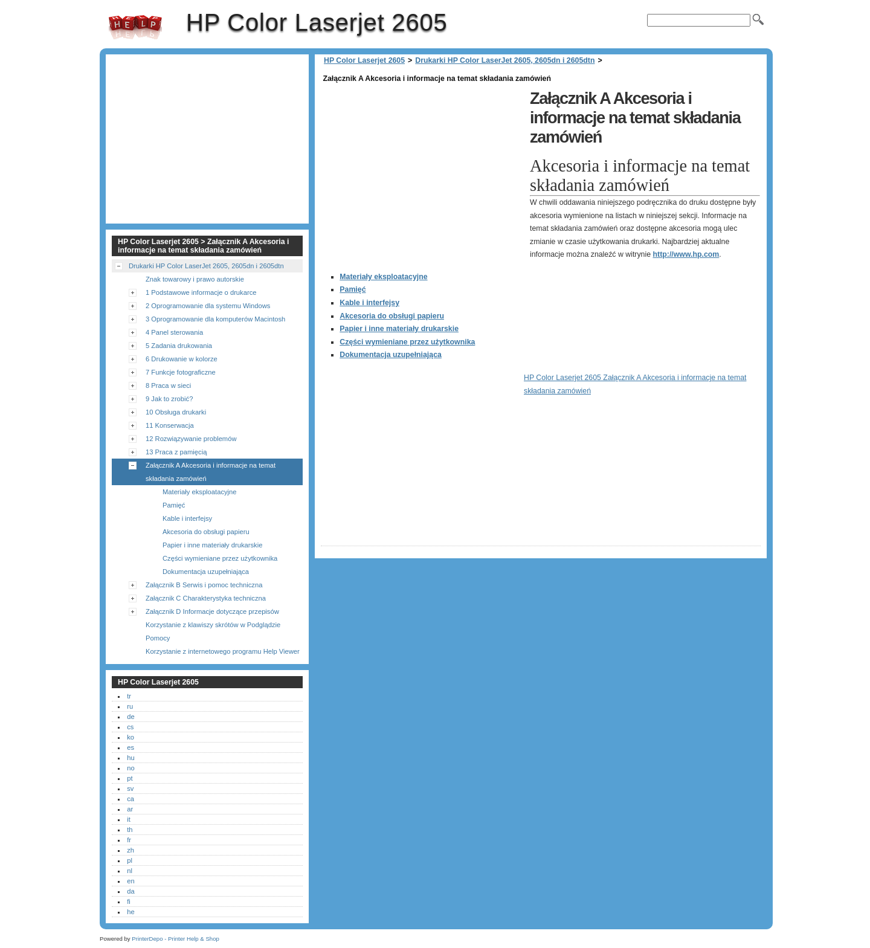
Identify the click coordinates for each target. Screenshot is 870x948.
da (130, 891)
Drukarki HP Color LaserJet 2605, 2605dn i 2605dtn (504, 60)
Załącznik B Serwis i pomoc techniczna (204, 584)
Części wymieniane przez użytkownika (407, 342)
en (130, 881)
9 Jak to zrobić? (169, 398)
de (130, 716)
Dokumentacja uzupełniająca (391, 354)
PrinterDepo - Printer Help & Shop (175, 938)
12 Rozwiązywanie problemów (191, 438)
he (130, 911)
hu (130, 757)
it (128, 819)
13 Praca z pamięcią (176, 452)
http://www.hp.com (686, 254)
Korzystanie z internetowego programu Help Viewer (223, 651)
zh (130, 850)
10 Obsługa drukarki (176, 412)
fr (129, 839)
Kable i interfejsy (369, 302)
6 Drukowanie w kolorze (182, 359)
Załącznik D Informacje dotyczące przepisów (212, 611)
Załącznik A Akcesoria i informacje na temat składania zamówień (211, 472)
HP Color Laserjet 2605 (135, 27)
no (130, 768)
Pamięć (353, 289)
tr (129, 696)
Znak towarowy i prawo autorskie (195, 279)
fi (128, 901)
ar (130, 809)
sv (130, 788)
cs (130, 726)
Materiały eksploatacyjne (383, 276)
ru (130, 706)
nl (129, 870)
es (130, 747)
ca (130, 798)
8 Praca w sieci (168, 385)
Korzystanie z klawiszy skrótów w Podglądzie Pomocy (213, 631)
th (129, 829)
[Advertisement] (422, 170)
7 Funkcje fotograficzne (181, 372)
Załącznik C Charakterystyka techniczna (206, 598)
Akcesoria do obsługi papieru (392, 316)
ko (130, 737)
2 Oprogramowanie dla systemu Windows (208, 305)
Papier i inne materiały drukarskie (399, 328)
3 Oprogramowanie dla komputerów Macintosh (215, 319)
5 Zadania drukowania (179, 345)
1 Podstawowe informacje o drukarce (201, 292)
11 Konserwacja (170, 425)
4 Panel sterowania (174, 332)
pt (129, 778)
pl (129, 860)
